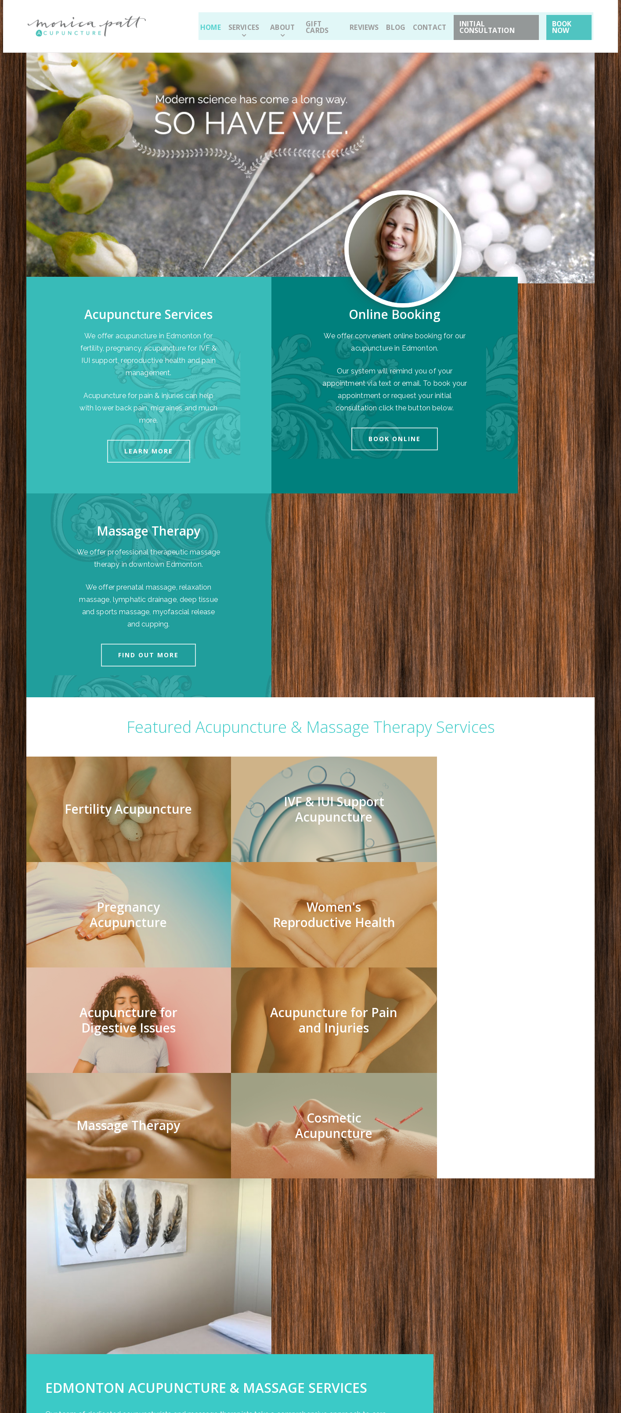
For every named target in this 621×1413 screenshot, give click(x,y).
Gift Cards (315, 23)
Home (210, 23)
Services (242, 23)
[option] (310, 1148)
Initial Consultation (488, 22)
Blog (387, 23)
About (276, 23)
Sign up (353, 1293)
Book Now (566, 22)
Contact (420, 23)
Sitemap (142, 1371)
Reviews (356, 23)
